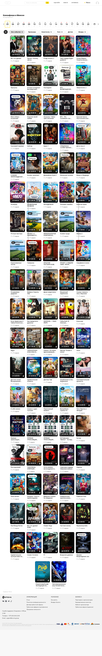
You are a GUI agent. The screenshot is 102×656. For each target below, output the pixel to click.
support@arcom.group (12, 646)
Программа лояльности (34, 637)
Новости (65, 2)
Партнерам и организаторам (84, 628)
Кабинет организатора (82, 632)
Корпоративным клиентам (83, 630)
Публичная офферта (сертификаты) (37, 635)
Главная (5, 619)
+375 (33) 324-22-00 (14, 643)
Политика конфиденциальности (36, 630)
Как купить (54, 628)
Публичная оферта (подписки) (84, 635)
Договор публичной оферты (35, 632)
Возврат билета (55, 630)
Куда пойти (57, 2)
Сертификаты (74, 2)
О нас (28, 628)
